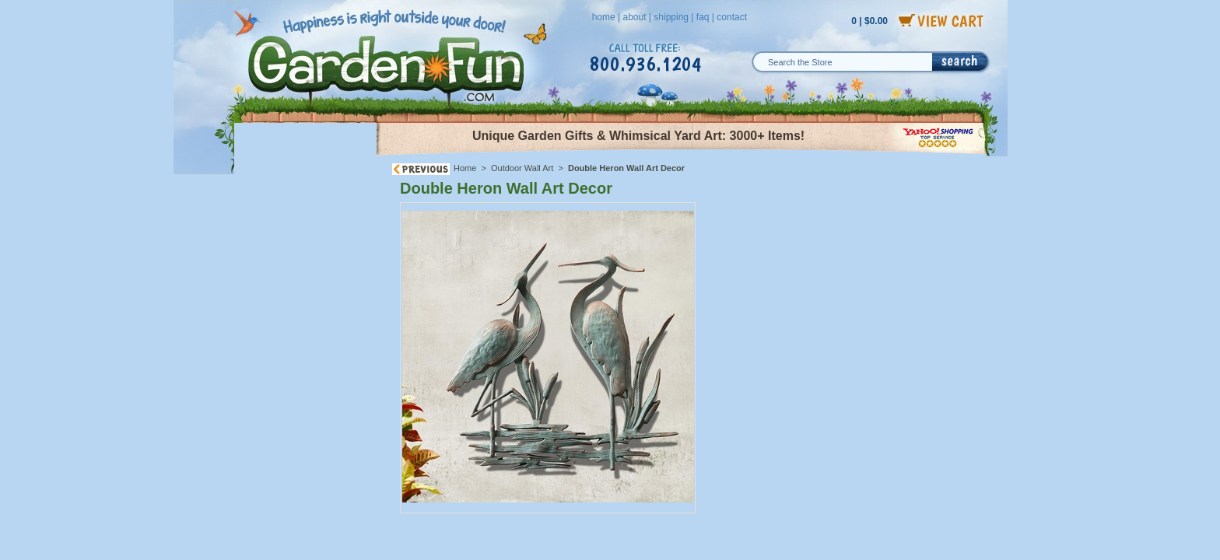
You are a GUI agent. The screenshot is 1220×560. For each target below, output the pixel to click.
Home (465, 168)
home (603, 17)
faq (703, 17)
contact (732, 17)
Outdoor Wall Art (522, 168)
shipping (671, 17)
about (634, 17)
